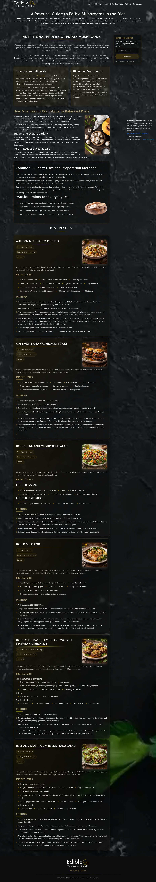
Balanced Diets (108, 4)
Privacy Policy (74, 871)
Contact (83, 871)
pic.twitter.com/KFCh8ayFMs (137, 133)
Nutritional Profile (94, 4)
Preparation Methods (123, 4)
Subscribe (127, 57)
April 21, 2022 (148, 139)
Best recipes (137, 4)
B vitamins (41, 76)
